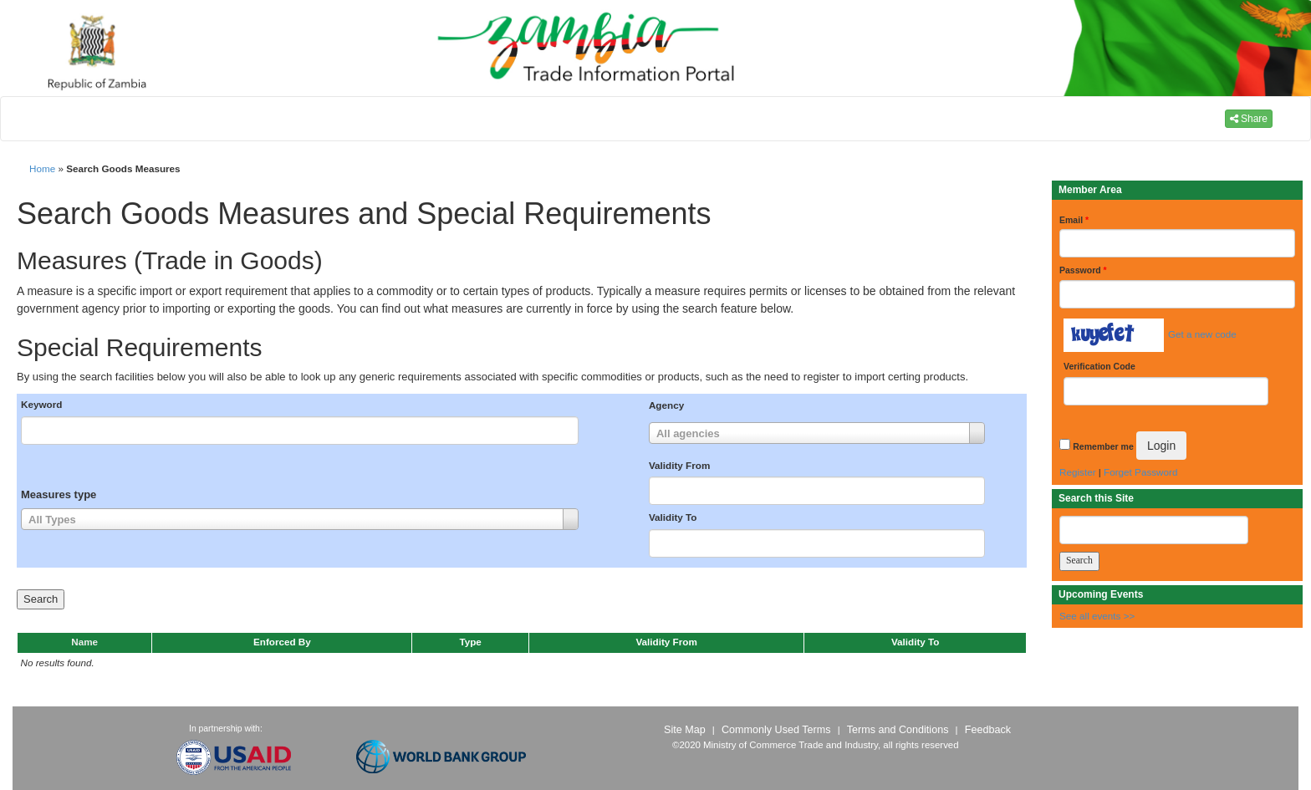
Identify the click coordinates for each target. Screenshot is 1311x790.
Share (1249, 119)
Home (42, 168)
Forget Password (1140, 471)
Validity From (679, 465)
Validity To (673, 517)
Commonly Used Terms (776, 730)
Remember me (1103, 446)
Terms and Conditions (898, 730)
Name (84, 641)
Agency (666, 405)
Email (1074, 220)
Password (1083, 270)
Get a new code (1202, 334)
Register (1077, 471)
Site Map (685, 730)
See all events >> (1097, 615)
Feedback (988, 730)
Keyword (41, 404)
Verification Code (1099, 366)
